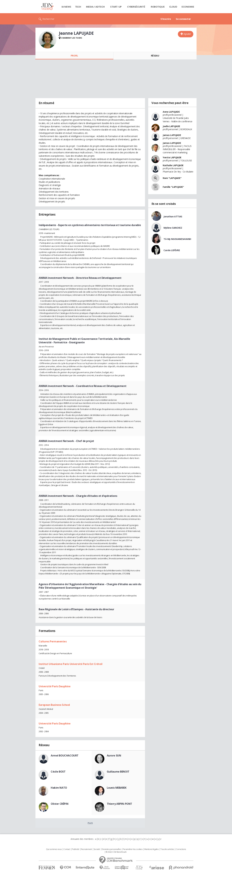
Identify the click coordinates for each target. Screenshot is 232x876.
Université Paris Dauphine (55, 686)
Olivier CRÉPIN (59, 804)
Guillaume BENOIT (118, 771)
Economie (188, 6)
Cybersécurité (136, 6)
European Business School (54, 705)
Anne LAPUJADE (171, 111)
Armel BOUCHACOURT (64, 755)
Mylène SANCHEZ (173, 227)
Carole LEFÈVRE (172, 250)
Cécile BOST (58, 771)
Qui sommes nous (54, 849)
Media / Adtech (95, 6)
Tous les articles (167, 849)
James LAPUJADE (172, 135)
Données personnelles (111, 849)
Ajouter (187, 33)
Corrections (181, 849)
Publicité (75, 849)
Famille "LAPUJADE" (173, 186)
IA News (66, 6)
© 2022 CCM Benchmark (116, 852)
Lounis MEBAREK (116, 787)
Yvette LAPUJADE (172, 157)
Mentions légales (151, 849)
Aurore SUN (114, 755)
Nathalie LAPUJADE (173, 165)
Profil (74, 55)
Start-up (116, 6)
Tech (78, 6)
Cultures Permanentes (53, 641)
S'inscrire (165, 18)
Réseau (155, 55)
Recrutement (86, 849)
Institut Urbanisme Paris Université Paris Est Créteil (70, 664)
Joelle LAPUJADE (171, 126)
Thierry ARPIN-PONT (119, 804)
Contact (66, 849)
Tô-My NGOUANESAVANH (177, 239)
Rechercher (48, 18)
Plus (90, 822)
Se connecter (183, 18)
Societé (97, 849)
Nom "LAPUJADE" (172, 178)
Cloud (173, 6)
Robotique (157, 6)
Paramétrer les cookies (133, 849)
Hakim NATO (59, 787)
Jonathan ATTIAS (173, 216)
